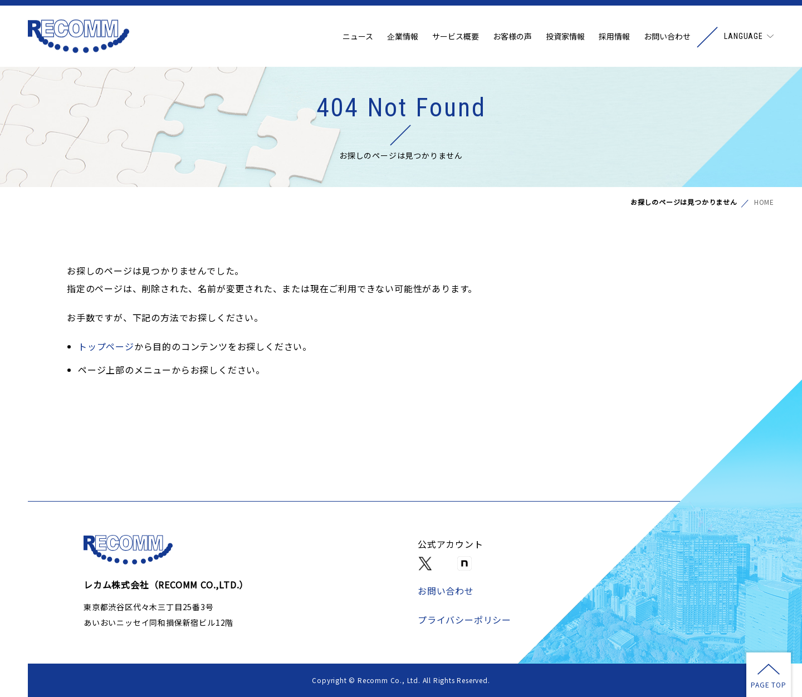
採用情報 (614, 36)
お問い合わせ (667, 36)
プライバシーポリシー (464, 619)
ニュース (358, 36)
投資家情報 (565, 36)
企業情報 (402, 36)
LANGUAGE (743, 36)
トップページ (106, 346)
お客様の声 (512, 36)
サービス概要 (455, 36)
